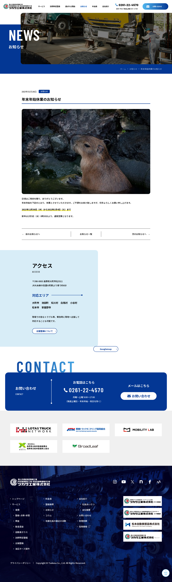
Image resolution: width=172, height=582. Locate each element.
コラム (49, 515)
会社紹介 (105, 6)
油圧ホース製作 (22, 548)
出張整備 (19, 543)
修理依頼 (83, 520)
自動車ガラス (21, 532)
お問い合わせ (85, 515)
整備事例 (50, 504)
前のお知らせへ (33, 234)
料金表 (94, 6)
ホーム (123, 69)
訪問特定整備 (55, 6)
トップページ (18, 498)
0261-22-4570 (128, 5)
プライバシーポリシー (20, 563)
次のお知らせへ (139, 234)
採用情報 (84, 526)
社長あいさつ (88, 504)
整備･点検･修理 (22, 515)
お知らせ (83, 6)
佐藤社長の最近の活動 (56, 520)
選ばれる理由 (70, 6)
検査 (17, 520)
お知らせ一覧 (86, 234)
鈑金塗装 (19, 526)
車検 (17, 509)
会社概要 (86, 509)
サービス (41, 6)
